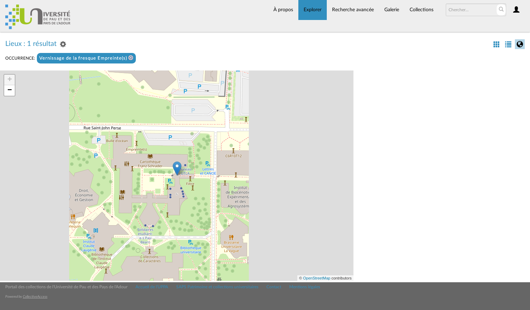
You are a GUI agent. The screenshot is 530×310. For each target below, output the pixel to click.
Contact (273, 287)
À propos (283, 9)
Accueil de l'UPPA (151, 287)
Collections (421, 9)
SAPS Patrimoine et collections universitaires (217, 287)
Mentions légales (304, 287)
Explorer (313, 9)
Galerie (391, 9)
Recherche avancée (353, 9)
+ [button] (9, 80)
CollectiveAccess (35, 296)
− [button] (9, 90)
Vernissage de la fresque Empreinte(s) (86, 58)
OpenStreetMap (316, 278)
